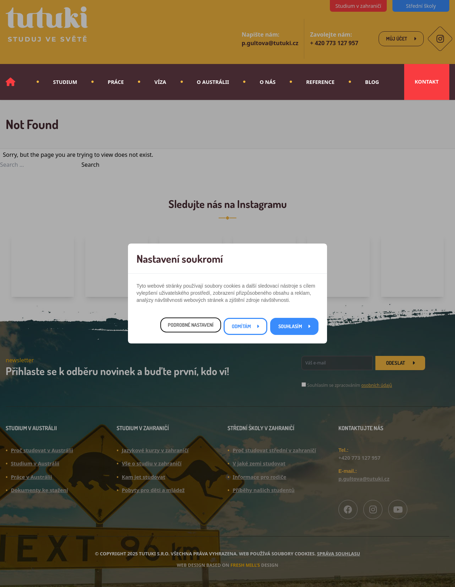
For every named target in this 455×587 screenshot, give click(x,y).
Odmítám (241, 326)
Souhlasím (290, 326)
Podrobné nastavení (191, 325)
